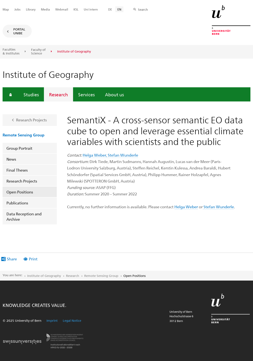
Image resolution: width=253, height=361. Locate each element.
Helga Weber (186, 206)
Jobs (17, 9)
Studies (31, 94)
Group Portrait (19, 148)
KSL (75, 9)
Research (58, 94)
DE (110, 9)
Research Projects (31, 119)
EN (119, 9)
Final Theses (17, 170)
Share (12, 258)
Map (6, 9)
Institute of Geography (44, 275)
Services (86, 94)
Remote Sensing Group (23, 134)
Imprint (52, 320)
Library (31, 9)
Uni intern (91, 9)
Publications (17, 202)
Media (45, 9)
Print (33, 258)
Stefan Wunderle (123, 155)
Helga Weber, (95, 155)
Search (143, 9)
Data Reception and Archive (24, 216)
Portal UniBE (19, 31)
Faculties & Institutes (11, 51)
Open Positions (19, 192)
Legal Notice (72, 320)
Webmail (61, 9)
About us (114, 94)
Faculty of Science (38, 51)
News (11, 159)
